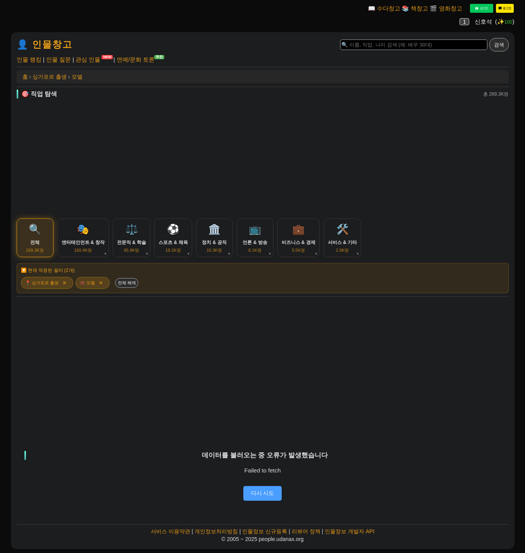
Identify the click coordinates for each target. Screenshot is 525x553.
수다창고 (388, 8)
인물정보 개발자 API (349, 531)
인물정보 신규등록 (264, 531)
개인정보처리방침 (216, 531)
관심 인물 (88, 59)
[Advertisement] (262, 158)
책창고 (419, 8)
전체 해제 (127, 282)
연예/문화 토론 (136, 59)
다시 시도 (262, 493)
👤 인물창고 (45, 44)
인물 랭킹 (29, 59)
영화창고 (450, 8)
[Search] (413, 45)
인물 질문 (58, 59)
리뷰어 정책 (306, 531)
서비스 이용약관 (170, 531)
